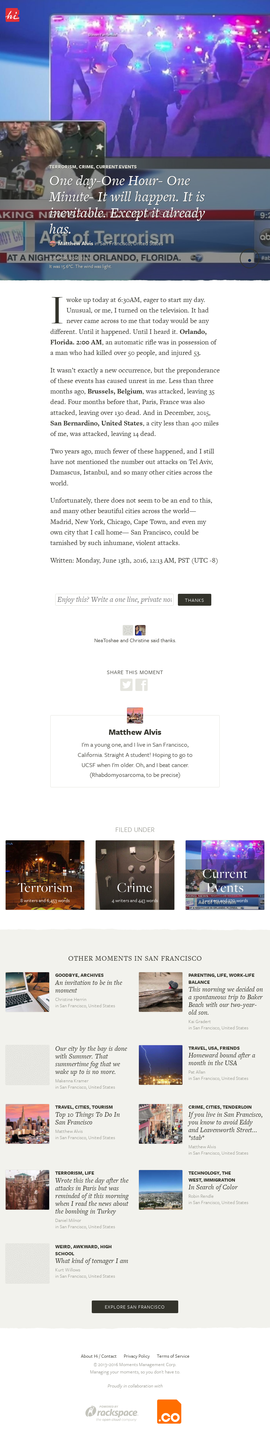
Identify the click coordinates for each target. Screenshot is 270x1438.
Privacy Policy (137, 1355)
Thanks (194, 600)
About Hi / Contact (99, 1355)
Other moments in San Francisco (135, 958)
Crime (86, 166)
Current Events (116, 166)
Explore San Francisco (135, 1306)
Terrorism (62, 166)
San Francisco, (131, 243)
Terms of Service (173, 1355)
